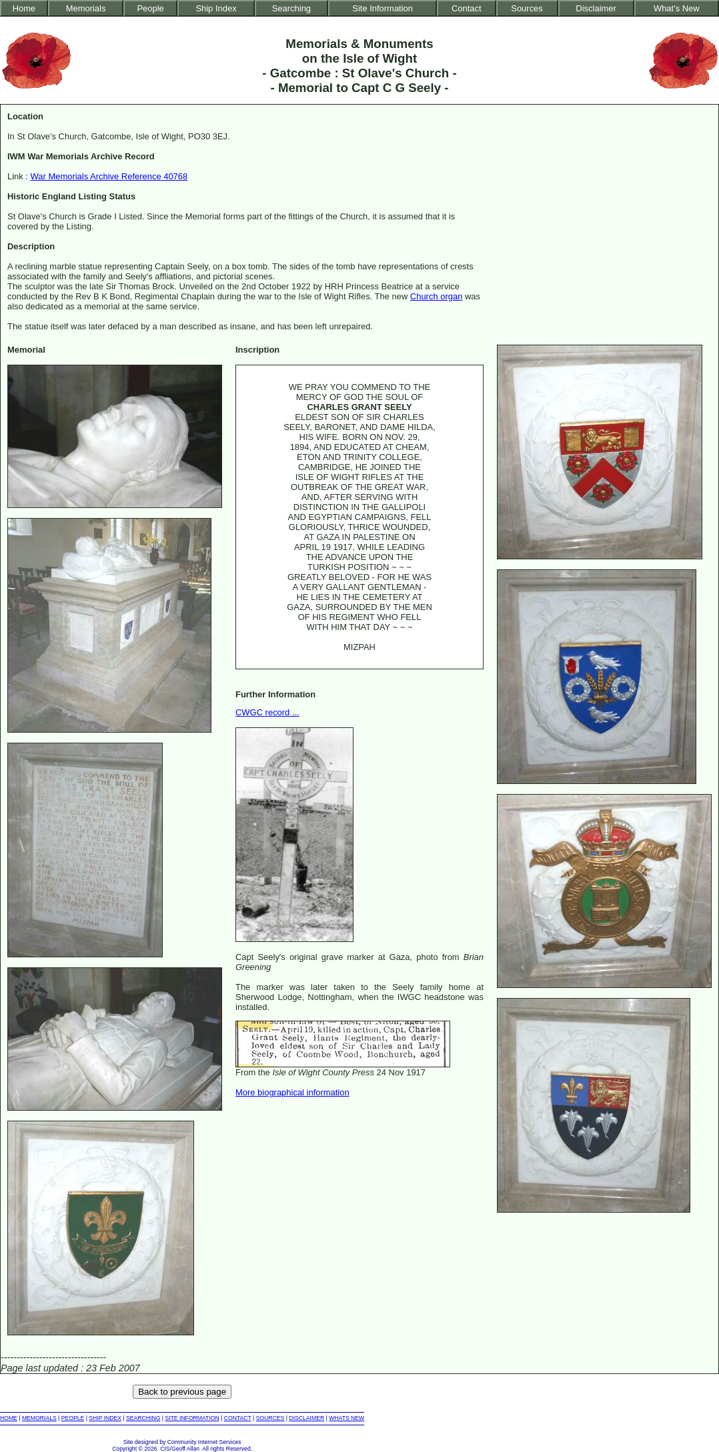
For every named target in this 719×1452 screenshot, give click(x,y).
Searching (291, 8)
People (150, 8)
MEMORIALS (39, 1418)
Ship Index (215, 8)
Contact (467, 8)
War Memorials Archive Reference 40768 (109, 176)
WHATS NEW (346, 1418)
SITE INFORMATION (192, 1418)
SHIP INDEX (105, 1418)
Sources (527, 8)
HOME (8, 1418)
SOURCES (270, 1418)
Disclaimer (596, 8)
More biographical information (292, 1092)
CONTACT (237, 1418)
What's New (677, 8)
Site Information (382, 8)
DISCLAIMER (306, 1418)
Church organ (436, 296)
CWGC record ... (267, 712)
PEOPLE (73, 1418)
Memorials (86, 8)
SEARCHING (143, 1418)
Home (24, 8)
